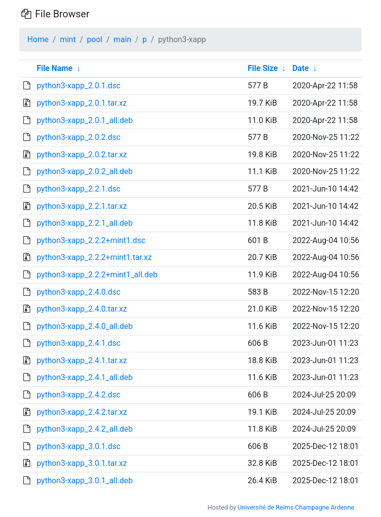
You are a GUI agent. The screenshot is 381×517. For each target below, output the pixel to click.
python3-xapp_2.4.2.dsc (79, 394)
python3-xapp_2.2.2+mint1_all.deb (97, 274)
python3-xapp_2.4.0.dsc (79, 292)
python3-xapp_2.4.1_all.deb (85, 377)
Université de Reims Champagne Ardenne (296, 507)
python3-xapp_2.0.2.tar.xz (82, 154)
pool (94, 39)
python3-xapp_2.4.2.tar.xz (82, 412)
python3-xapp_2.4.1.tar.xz (82, 360)
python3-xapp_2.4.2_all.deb (85, 429)
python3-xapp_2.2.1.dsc (79, 189)
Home (38, 39)
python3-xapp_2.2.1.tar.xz (82, 206)
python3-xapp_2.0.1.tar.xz (82, 103)
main (122, 39)
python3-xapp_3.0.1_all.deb (85, 480)
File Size (263, 68)
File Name (54, 68)
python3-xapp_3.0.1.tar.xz (82, 463)
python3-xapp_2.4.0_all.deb (85, 326)
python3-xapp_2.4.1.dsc (79, 343)
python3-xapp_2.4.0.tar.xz (82, 309)
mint (68, 39)
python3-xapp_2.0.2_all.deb (85, 171)
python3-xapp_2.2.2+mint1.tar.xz (94, 257)
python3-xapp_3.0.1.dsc (79, 446)
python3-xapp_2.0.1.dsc (79, 85)
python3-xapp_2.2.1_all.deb (85, 223)
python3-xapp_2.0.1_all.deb (85, 120)
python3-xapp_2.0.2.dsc (79, 137)
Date (300, 68)
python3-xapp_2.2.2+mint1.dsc (91, 240)
